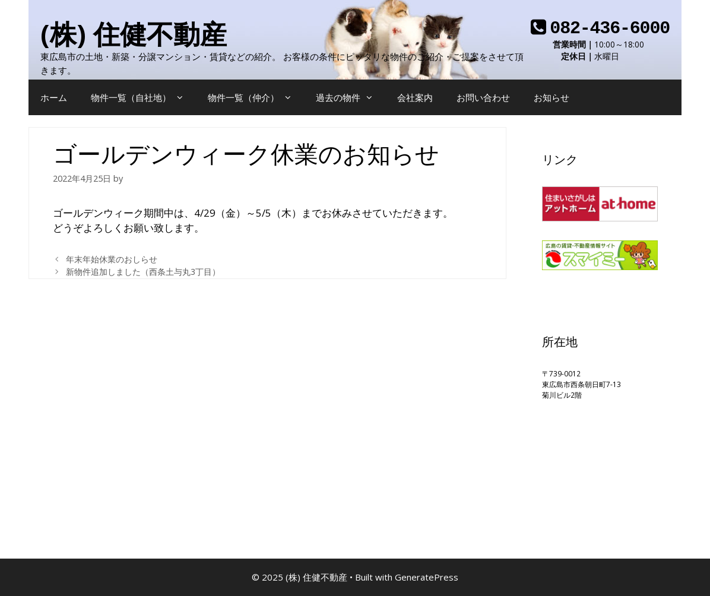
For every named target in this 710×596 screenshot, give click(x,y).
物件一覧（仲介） (256, 97)
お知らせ (551, 97)
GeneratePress (426, 577)
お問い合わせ (483, 97)
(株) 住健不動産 (133, 33)
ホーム (53, 97)
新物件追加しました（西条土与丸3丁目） (143, 271)
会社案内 (415, 97)
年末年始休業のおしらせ (111, 259)
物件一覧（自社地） (143, 97)
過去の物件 (350, 97)
